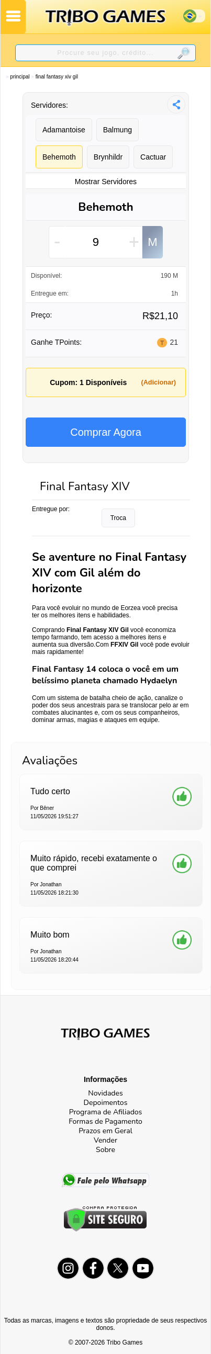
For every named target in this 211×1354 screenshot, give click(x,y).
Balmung (117, 130)
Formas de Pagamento (105, 1121)
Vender (105, 1140)
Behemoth (59, 157)
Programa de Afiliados (105, 1112)
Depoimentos (106, 1103)
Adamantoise (63, 130)
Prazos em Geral (105, 1131)
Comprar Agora (105, 432)
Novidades (105, 1093)
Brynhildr (108, 157)
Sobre (105, 1150)
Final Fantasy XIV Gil (57, 77)
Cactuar (153, 157)
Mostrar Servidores (106, 181)
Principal (19, 77)
